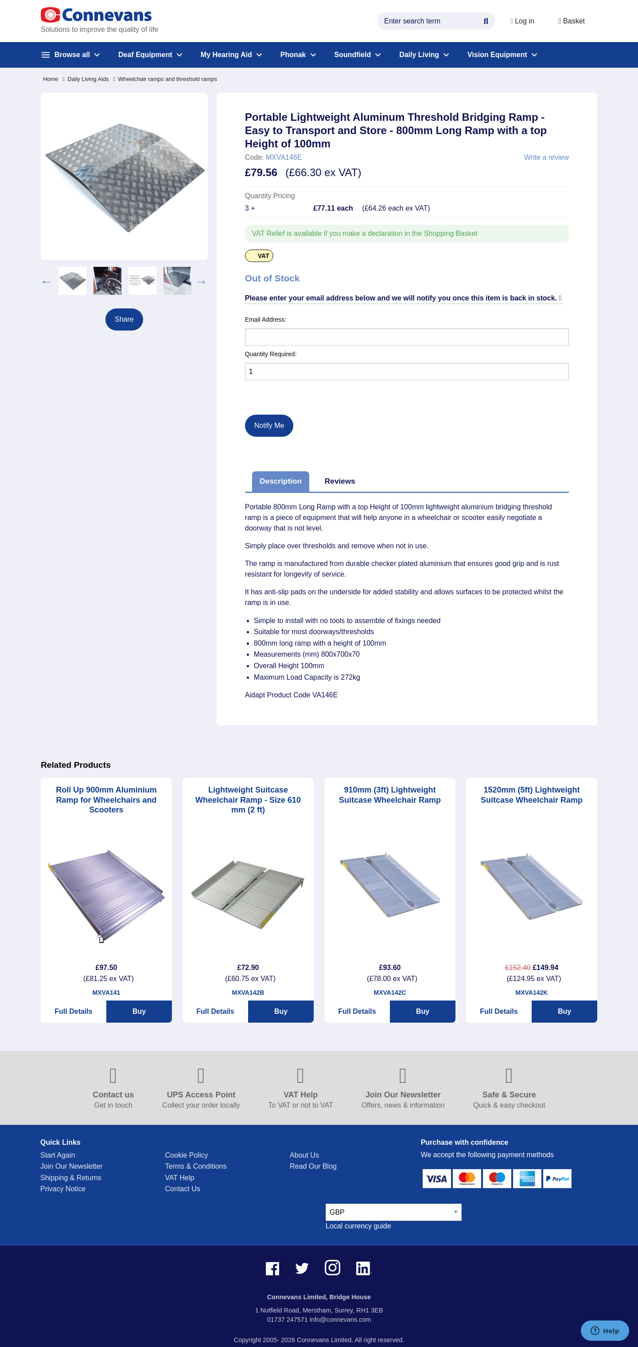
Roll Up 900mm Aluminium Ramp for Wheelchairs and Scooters (106, 799)
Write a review (546, 157)
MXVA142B (248, 992)
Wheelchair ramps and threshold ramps (165, 79)
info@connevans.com (340, 1319)
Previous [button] (46, 280)
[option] (72, 281)
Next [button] (201, 280)
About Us (304, 1155)
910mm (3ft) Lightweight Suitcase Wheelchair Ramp (390, 794)
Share (124, 319)
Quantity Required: (271, 354)
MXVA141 (107, 992)
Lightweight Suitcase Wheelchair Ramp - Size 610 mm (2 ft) (248, 799)
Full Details (73, 1011)
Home (50, 79)
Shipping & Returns (70, 1178)
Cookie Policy (186, 1155)
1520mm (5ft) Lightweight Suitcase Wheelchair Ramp (532, 794)
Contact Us (182, 1189)
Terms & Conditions (196, 1166)
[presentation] (285, 390)
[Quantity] (407, 371)
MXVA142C (390, 992)
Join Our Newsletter (71, 1166)
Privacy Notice (63, 1189)
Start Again (57, 1155)
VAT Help (180, 1178)
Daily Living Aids (85, 79)
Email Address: (265, 319)
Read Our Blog (313, 1166)
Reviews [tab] (340, 481)
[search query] (435, 21)
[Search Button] (485, 19)
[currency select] (394, 1212)
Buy (139, 1011)
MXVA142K (532, 992)
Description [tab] (281, 481)
